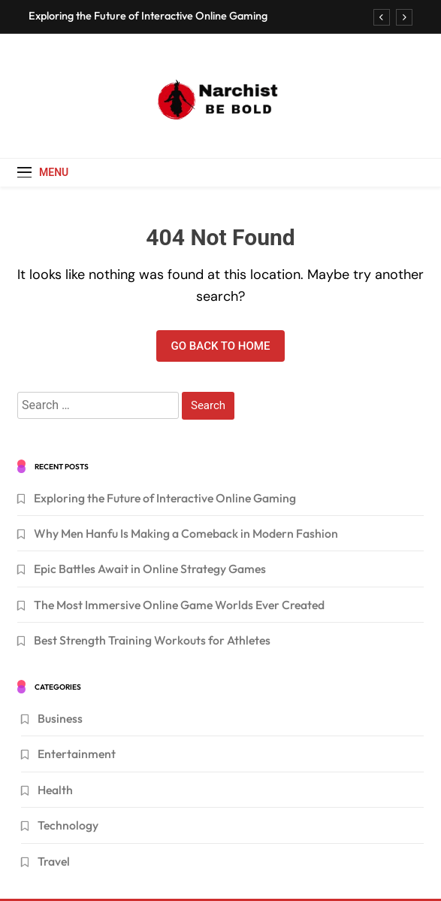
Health (55, 789)
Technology (68, 825)
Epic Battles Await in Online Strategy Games (150, 568)
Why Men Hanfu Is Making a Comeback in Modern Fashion (186, 533)
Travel (54, 861)
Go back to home (220, 346)
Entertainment (77, 753)
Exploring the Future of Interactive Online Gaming (148, 16)
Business (60, 718)
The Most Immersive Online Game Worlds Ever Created (179, 604)
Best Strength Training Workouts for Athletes (152, 640)
